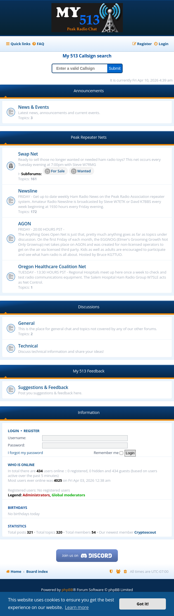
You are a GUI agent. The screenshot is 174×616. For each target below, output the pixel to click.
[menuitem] (38, 44)
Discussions (88, 306)
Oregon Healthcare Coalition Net (52, 266)
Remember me (108, 452)
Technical (28, 346)
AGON (24, 224)
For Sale (55, 171)
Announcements (89, 90)
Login (13, 431)
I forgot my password (25, 452)
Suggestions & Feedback (43, 387)
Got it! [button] (143, 603)
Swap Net (28, 154)
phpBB (67, 589)
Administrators (36, 495)
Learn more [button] (77, 607)
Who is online (21, 464)
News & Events (33, 107)
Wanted (81, 171)
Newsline (27, 191)
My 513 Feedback (88, 371)
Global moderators (68, 495)
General (26, 323)
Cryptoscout (145, 532)
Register (32, 431)
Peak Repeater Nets (88, 137)
